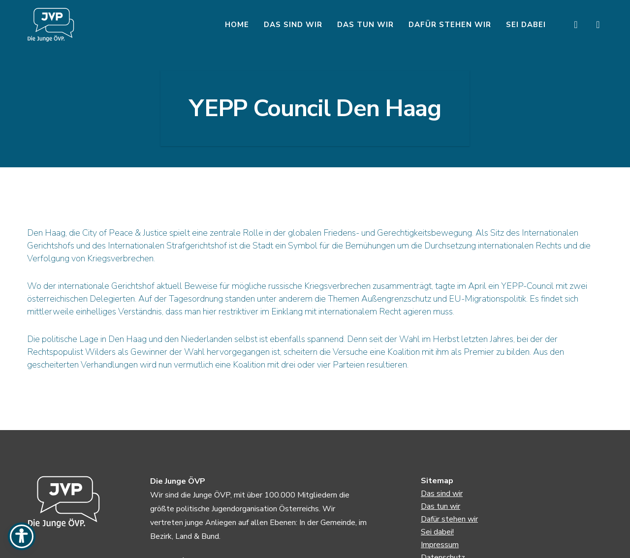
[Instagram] (592, 24)
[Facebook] (570, 24)
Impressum (440, 544)
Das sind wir (442, 493)
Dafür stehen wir (449, 519)
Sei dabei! (437, 532)
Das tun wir (440, 506)
